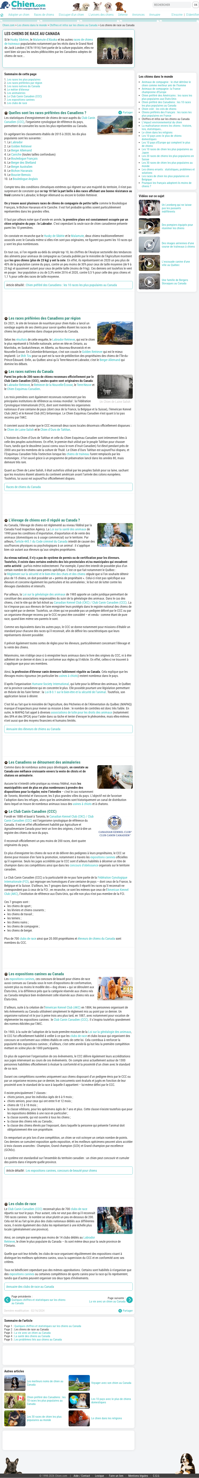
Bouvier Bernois (21, 175)
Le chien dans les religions (157, 132)
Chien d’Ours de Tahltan (55, 429)
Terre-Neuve (84, 385)
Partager (125, 112)
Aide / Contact (82, 1475)
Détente (123, 14)
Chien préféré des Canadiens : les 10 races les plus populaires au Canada (71, 285)
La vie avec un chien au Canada (107, 1301)
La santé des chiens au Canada (32, 1336)
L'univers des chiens (101, 14)
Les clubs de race (17, 103)
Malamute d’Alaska (45, 39)
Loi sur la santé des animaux (68, 529)
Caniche (16, 154)
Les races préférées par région (24, 83)
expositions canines (102, 857)
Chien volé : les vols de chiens (159, 109)
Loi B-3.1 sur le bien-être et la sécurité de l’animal (75, 692)
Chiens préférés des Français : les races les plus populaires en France (167, 114)
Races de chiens (44, 14)
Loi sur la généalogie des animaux (44, 594)
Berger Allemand (21, 150)
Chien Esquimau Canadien (23, 389)
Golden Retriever (21, 146)
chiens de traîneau (77, 454)
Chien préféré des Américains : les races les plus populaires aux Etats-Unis (167, 97)
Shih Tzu (26, 356)
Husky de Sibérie (54, 236)
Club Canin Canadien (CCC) (71, 1019)
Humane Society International (50, 684)
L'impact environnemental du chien (162, 122)
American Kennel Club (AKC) (63, 1007)
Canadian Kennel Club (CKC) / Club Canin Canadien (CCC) (90, 602)
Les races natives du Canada (23, 86)
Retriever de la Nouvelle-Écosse (53, 385)
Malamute (77, 236)
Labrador (17, 142)
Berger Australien (21, 166)
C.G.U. (156, 1475)
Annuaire (154, 14)
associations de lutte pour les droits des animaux (81, 712)
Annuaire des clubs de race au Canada (30, 1286)
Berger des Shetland (23, 162)
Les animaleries (16, 93)
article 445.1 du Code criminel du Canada (42, 541)
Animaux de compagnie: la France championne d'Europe (161, 90)
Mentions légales (138, 1475)
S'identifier (192, 14)
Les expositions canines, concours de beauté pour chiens (61, 1170)
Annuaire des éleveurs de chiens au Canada (33, 729)
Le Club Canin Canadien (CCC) (24, 96)
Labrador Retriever (63, 339)
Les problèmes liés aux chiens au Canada (38, 1339)
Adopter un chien (18, 14)
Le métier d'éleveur (18, 89)
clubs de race (28, 938)
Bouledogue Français (24, 158)
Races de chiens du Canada (23, 487)
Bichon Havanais (21, 171)
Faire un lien (116, 1475)
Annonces (138, 14)
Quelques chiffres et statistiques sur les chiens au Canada (47, 1326)
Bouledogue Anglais (25, 179)
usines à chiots (68, 676)
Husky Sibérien (19, 39)
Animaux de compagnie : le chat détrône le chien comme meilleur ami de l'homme (166, 83)
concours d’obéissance (84, 865)
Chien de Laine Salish (20, 429)
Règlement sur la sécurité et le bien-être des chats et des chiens (46, 574)
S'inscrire (177, 14)
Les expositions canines (21, 99)
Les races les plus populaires (23, 79)
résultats (21, 339)
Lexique (99, 1475)
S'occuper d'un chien (71, 14)
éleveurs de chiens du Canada (96, 938)
